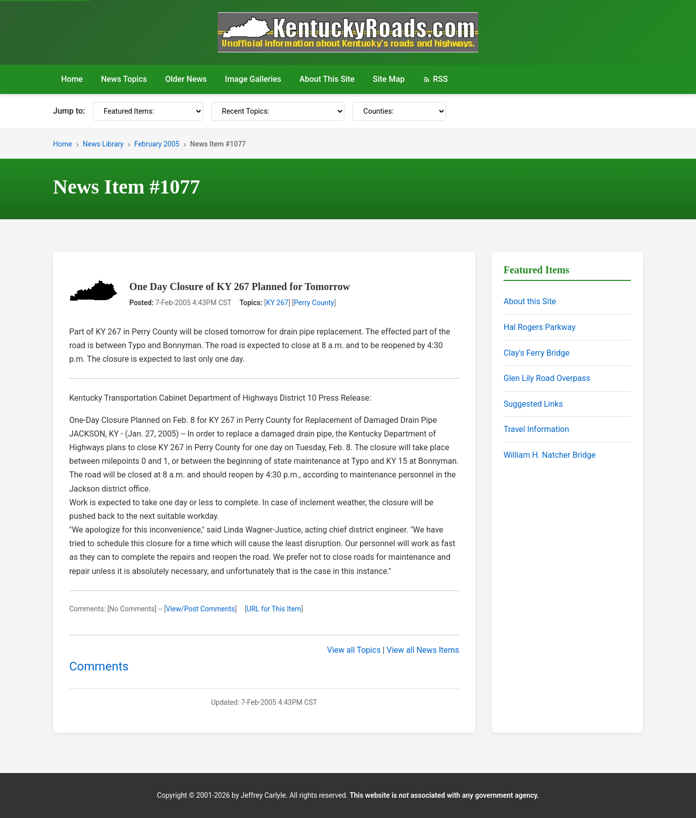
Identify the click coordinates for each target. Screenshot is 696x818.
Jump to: (69, 111)
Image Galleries (253, 79)
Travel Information (536, 429)
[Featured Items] (148, 111)
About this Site (530, 301)
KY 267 (277, 303)
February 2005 (156, 144)
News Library (103, 144)
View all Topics (354, 650)
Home (72, 79)
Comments (99, 666)
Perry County (314, 303)
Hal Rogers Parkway (540, 327)
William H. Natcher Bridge (549, 455)
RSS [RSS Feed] (435, 79)
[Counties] (399, 111)
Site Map (389, 79)
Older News (186, 79)
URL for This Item (273, 609)
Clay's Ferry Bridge (536, 353)
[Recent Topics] (277, 111)
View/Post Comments (200, 609)
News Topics (124, 79)
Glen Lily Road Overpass (547, 378)
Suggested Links (533, 404)
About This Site (327, 79)
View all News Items (422, 650)
